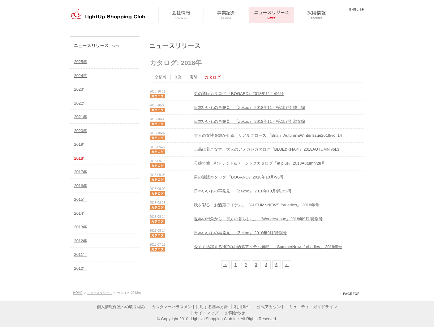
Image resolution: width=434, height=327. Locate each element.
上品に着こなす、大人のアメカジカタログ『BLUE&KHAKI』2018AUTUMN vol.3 (266, 149)
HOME (78, 293)
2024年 (80, 75)
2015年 (80, 199)
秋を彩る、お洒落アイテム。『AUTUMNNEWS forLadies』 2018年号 (256, 205)
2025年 (80, 61)
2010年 (80, 268)
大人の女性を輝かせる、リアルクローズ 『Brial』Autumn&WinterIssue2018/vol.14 (268, 135)
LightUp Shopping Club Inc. (215, 318)
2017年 (80, 172)
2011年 (80, 254)
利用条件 (242, 306)
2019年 (80, 144)
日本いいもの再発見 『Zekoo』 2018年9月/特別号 (240, 232)
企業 (178, 77)
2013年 (80, 227)
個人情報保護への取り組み (121, 306)
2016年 (80, 185)
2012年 (80, 241)
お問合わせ (235, 313)
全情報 (161, 77)
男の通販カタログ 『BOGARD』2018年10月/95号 (239, 177)
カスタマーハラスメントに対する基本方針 (190, 306)
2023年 (80, 89)
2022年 (80, 103)
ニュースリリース (99, 293)
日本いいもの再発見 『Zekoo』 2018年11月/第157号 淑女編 (249, 121)
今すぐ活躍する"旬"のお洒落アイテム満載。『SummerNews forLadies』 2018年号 (268, 246)
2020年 (80, 130)
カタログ (212, 77)
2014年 (80, 213)
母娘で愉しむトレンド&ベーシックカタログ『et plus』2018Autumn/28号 (259, 163)
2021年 (80, 116)
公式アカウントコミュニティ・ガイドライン (297, 306)
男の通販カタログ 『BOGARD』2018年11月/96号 (239, 93)
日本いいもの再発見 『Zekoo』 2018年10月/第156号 (243, 191)
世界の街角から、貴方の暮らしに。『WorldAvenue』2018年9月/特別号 (258, 219)
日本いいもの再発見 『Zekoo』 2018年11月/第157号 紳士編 (249, 107)
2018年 (80, 158)
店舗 (193, 77)
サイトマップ (206, 313)
